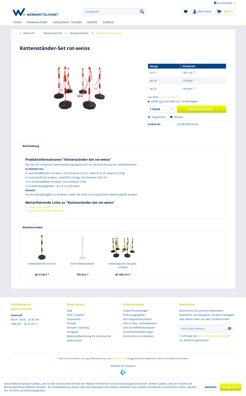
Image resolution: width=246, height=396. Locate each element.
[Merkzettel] (186, 11)
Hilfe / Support (75, 315)
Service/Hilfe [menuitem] (223, 3)
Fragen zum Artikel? (38, 207)
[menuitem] (114, 11)
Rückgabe (73, 332)
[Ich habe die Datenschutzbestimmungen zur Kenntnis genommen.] (180, 336)
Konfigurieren (230, 387)
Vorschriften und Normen (138, 336)
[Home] (17, 22)
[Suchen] (142, 11)
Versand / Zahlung (78, 327)
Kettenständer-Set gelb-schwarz (123, 265)
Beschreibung (31, 146)
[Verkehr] (92, 22)
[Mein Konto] (202, 11)
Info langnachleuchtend (137, 319)
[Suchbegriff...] (114, 11)
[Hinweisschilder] (37, 22)
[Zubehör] (108, 22)
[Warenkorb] (225, 11)
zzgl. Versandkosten (169, 97)
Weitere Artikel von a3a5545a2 (45, 210)
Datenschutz (74, 340)
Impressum (74, 319)
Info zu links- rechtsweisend (140, 323)
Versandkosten (118, 358)
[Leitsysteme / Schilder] (67, 22)
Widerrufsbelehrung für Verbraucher (89, 336)
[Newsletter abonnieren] (229, 328)
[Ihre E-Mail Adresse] (201, 328)
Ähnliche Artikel (32, 227)
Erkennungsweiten (134, 315)
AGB (69, 310)
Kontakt (71, 323)
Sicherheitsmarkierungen (138, 332)
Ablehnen (210, 387)
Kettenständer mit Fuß (42, 263)
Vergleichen (157, 117)
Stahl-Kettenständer (82, 263)
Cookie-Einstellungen (135, 310)
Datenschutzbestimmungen (214, 336)
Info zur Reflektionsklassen (139, 327)
